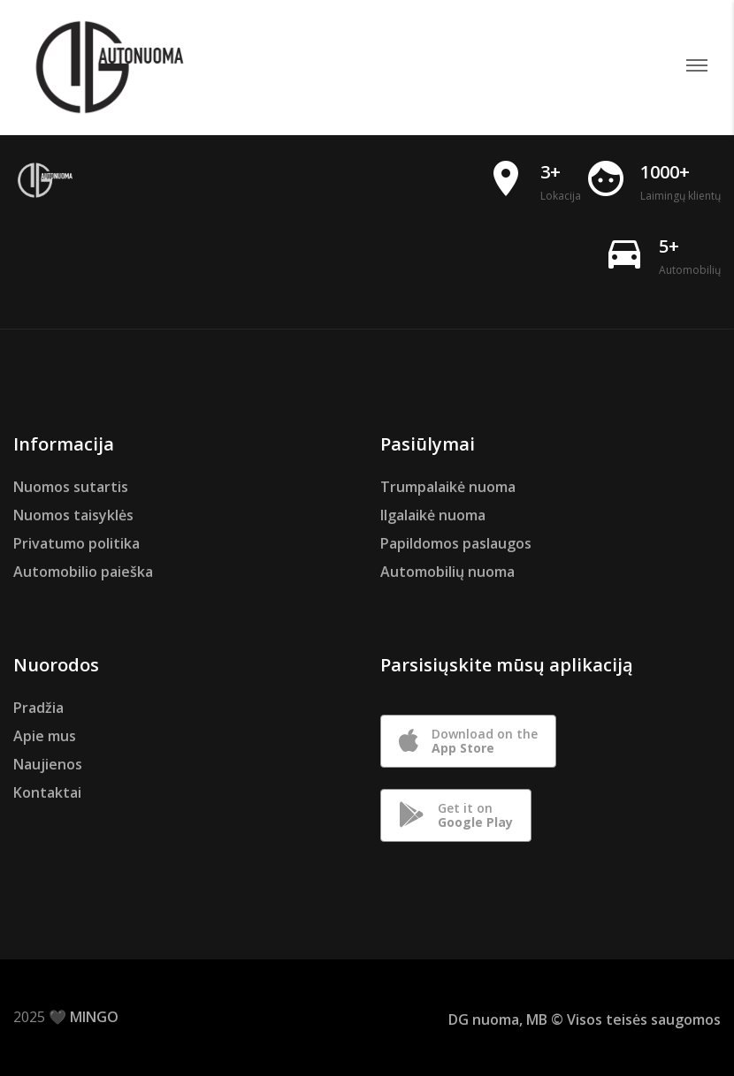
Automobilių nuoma (447, 571)
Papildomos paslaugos (455, 543)
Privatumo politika (76, 543)
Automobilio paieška (83, 571)
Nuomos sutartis (70, 486)
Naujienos (47, 764)
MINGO (94, 1017)
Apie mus (44, 736)
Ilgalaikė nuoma (433, 515)
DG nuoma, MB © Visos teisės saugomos (584, 1019)
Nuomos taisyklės (73, 515)
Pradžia (38, 707)
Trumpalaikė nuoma (448, 486)
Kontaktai (47, 792)
